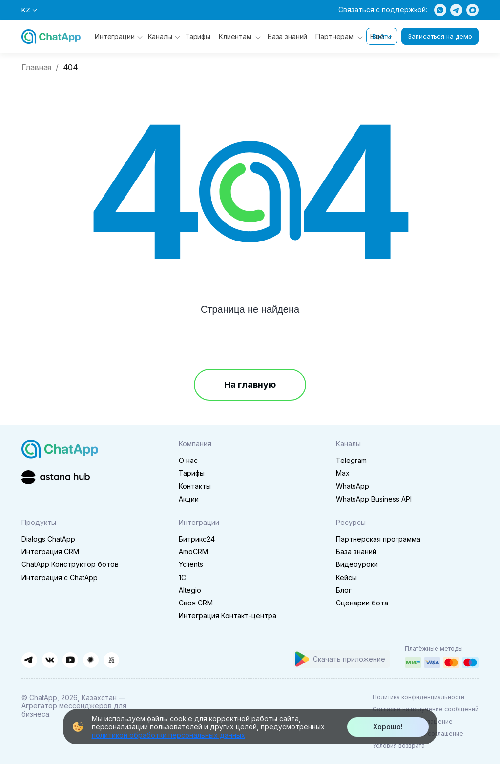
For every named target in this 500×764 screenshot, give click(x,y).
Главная (36, 67)
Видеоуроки (357, 564)
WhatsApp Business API (374, 499)
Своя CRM (196, 603)
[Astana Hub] (55, 477)
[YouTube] (70, 660)
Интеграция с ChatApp (59, 577)
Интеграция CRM (50, 551)
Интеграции (118, 36)
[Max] (472, 10)
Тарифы (197, 36)
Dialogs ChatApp (48, 539)
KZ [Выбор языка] (28, 10)
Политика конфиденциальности (418, 697)
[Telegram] (456, 10)
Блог (344, 590)
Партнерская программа (378, 539)
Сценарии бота (362, 603)
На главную (250, 385)
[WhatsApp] (440, 10)
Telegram (351, 460)
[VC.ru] (111, 660)
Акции (189, 499)
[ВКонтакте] (50, 660)
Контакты (195, 486)
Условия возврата (399, 745)
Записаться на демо (440, 36)
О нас (188, 460)
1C (182, 577)
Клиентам (235, 36)
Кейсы (346, 577)
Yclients (191, 564)
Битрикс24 (197, 539)
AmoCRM (193, 551)
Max (343, 473)
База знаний (287, 36)
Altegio (190, 590)
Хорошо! (388, 727)
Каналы (164, 36)
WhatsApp (352, 486)
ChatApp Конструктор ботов (70, 564)
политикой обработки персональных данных (168, 735)
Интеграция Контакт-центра (227, 615)
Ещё (381, 36)
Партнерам (334, 36)
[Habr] (91, 660)
